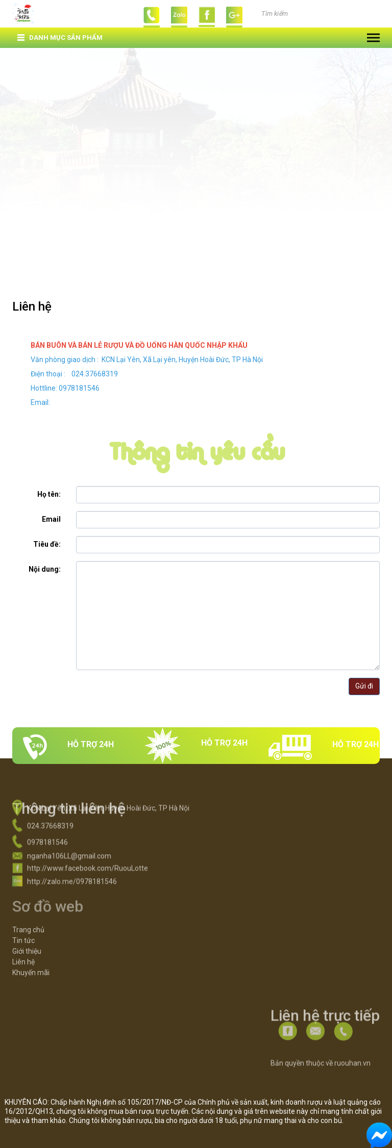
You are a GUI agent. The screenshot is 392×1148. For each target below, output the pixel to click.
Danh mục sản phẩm (66, 37)
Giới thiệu (26, 936)
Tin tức (23, 926)
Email (51, 519)
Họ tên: (49, 494)
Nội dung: (45, 569)
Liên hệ (23, 947)
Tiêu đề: (47, 544)
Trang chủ (28, 915)
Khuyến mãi (31, 958)
